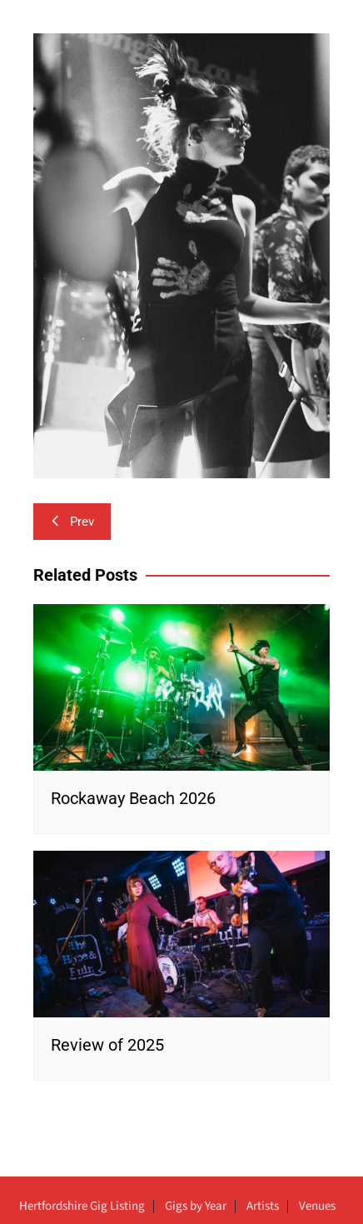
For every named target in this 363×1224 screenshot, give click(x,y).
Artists (262, 1206)
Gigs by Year (195, 1206)
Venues (317, 1206)
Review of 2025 (107, 1045)
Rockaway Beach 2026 (133, 798)
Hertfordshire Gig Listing (82, 1206)
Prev (72, 521)
